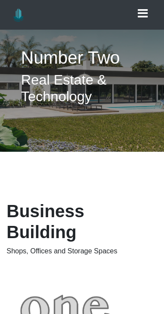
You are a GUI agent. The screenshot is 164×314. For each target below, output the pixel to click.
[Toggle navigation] (143, 13)
